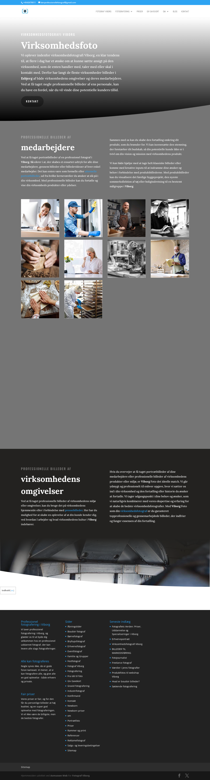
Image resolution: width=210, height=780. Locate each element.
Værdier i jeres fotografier (126, 667)
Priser (140, 11)
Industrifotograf (76, 690)
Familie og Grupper (78, 656)
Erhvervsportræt (121, 639)
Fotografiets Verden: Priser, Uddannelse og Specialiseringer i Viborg (126, 630)
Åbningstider (75, 626)
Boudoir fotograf (76, 631)
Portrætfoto (74, 720)
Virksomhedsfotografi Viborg (127, 644)
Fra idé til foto (75, 676)
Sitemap (72, 750)
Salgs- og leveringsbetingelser (84, 745)
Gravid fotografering (78, 685)
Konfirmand (74, 695)
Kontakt (185, 11)
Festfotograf (74, 661)
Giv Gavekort (153, 11)
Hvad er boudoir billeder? (126, 681)
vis (12, 590)
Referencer (73, 735)
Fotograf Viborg (103, 11)
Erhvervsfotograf (76, 646)
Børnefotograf (75, 636)
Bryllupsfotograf (76, 641)
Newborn (73, 705)
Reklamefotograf (76, 740)
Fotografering (122, 11)
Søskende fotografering (124, 686)
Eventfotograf (75, 651)
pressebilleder (74, 510)
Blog (175, 11)
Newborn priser (76, 710)
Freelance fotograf (122, 662)
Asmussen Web (59, 775)
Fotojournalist (119, 657)
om (164, 11)
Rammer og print (77, 730)
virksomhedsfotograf (133, 511)
